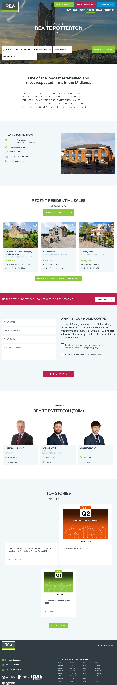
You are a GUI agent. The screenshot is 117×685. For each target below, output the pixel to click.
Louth (96, 613)
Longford (85, 613)
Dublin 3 (97, 595)
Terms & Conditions (60, 681)
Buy (68, 10)
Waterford (98, 618)
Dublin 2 (84, 595)
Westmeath (61, 621)
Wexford (72, 621)
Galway (97, 608)
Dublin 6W (98, 597)
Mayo (59, 616)
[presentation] (76, 354)
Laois (96, 610)
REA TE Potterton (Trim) (17, 50)
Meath (72, 616)
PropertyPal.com (99, 681)
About (90, 10)
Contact (109, 10)
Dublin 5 (72, 597)
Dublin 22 (73, 608)
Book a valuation (85, 5)
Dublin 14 (98, 602)
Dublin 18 (98, 605)
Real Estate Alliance (27, 681)
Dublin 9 (84, 600)
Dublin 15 (60, 605)
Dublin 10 (98, 600)
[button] (81, 49)
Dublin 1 (72, 595)
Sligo (71, 618)
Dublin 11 (60, 602)
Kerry (59, 610)
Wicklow (84, 621)
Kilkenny (84, 610)
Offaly (96, 616)
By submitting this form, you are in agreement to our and (84, 338)
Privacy (71, 681)
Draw (109, 50)
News (99, 10)
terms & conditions (75, 340)
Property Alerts (64, 5)
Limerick (72, 613)
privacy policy (92, 340)
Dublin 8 (72, 600)
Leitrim (60, 613)
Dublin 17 (85, 605)
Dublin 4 (60, 597)
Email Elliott (87, 450)
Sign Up (38, 628)
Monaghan (85, 616)
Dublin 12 (73, 602)
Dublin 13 (85, 602)
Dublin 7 (60, 600)
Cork (96, 592)
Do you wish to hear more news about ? (83, 347)
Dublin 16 (73, 605)
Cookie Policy (45, 681)
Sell (75, 10)
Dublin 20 (60, 608)
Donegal (60, 595)
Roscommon (61, 618)
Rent (82, 10)
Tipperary (85, 618)
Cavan (72, 592)
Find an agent (106, 5)
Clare (84, 592)
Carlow (60, 592)
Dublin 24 (85, 608)
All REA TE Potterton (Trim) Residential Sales (58, 271)
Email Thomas (13, 450)
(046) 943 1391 (15, 145)
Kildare (72, 610)
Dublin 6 (84, 597)
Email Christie (50, 450)
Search (97, 50)
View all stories (58, 554)
